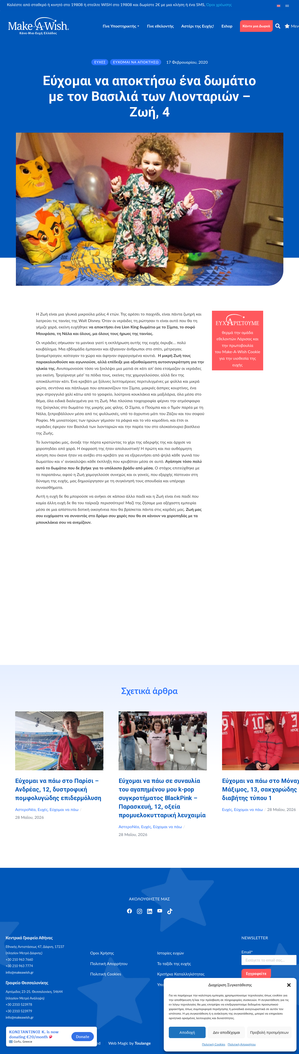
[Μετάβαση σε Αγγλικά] (278, 5)
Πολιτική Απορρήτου (242, 1044)
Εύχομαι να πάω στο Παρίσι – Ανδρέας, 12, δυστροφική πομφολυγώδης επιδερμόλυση (58, 789)
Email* (247, 951)
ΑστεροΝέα (25, 809)
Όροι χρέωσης (219, 4)
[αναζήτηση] (277, 26)
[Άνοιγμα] (129, 911)
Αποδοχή (187, 1032)
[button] (288, 985)
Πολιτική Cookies (213, 1044)
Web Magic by (129, 1043)
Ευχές (43, 809)
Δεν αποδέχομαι (226, 1032)
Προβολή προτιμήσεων (269, 1032)
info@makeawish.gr (20, 972)
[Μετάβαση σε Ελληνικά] (287, 5)
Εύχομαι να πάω (64, 809)
